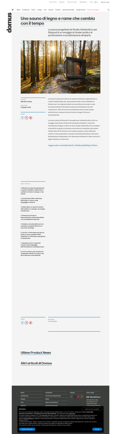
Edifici (47, 399)
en (97, 2)
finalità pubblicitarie (29, 418)
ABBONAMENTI (83, 2)
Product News (52, 321)
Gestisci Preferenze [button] (27, 429)
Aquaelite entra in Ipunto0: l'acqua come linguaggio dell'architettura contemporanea (32, 245)
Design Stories (80, 10)
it (95, 2)
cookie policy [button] (72, 413)
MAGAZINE (62, 2)
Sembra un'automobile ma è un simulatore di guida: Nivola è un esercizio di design (32, 226)
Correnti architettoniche (53, 396)
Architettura (26, 10)
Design (39, 10)
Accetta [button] (97, 429)
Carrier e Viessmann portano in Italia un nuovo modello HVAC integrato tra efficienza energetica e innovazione (33, 235)
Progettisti (48, 393)
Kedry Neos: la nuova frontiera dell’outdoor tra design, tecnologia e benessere (33, 209)
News (18, 10)
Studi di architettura (51, 402)
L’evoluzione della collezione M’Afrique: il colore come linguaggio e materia (31, 200)
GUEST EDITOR (53, 2)
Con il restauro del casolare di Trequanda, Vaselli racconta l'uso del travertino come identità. (32, 253)
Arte (45, 10)
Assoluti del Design (68, 10)
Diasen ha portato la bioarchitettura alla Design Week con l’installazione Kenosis (32, 217)
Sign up (103, 2)
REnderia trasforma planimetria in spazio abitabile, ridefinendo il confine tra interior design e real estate (32, 191)
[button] (92, 409)
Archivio (50, 10)
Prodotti (57, 10)
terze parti (44, 415)
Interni (33, 10)
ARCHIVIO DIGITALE (72, 2)
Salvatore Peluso (26, 102)
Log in (107, 2)
